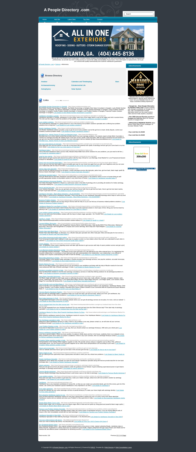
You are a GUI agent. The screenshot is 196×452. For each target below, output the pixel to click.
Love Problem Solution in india (48, 326)
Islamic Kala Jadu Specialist (48, 169)
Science (57, 64)
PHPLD (92, 447)
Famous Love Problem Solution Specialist (52, 409)
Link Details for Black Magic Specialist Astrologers (79, 281)
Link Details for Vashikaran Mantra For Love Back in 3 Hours (67, 209)
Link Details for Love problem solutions (69, 125)
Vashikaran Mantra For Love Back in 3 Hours (53, 206)
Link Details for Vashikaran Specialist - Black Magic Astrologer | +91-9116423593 (74, 197)
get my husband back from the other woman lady (54, 304)
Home (45, 19)
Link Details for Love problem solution (58, 379)
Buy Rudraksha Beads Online (48, 424)
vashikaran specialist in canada (49, 116)
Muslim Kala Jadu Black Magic (48, 231)
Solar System (76, 89)
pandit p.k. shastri (44, 219)
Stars (117, 82)
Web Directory (109, 447)
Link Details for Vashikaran (100, 385)
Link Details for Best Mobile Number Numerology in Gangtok (72, 112)
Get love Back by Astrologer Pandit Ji (50, 292)
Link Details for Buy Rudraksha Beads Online (97, 429)
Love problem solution (46, 376)
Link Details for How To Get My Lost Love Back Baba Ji (63, 289)
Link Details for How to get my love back (102, 349)
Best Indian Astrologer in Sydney (49, 257)
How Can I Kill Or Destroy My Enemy (50, 420)
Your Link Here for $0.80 (137, 132)
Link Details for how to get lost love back (70, 190)
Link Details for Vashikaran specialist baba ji (102, 178)
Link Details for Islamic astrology (73, 368)
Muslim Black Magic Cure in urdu (49, 402)
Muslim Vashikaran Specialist (48, 359)
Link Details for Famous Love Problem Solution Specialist (97, 412)
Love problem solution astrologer (49, 212)
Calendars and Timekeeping (82, 82)
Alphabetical (66, 100)
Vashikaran (42, 382)
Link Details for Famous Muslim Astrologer (112, 373)
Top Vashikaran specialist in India (49, 320)
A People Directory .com (66, 10)
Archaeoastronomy (48, 85)
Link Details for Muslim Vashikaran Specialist (64, 362)
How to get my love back (46, 348)
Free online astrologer (46, 388)
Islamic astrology (44, 365)
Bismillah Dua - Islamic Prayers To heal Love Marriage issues (58, 134)
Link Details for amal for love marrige (65, 159)
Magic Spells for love (45, 353)
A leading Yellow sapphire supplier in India (52, 340)
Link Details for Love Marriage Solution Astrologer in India (99, 254)
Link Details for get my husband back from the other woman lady (66, 309)
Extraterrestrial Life (79, 85)
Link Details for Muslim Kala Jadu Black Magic (53, 234)
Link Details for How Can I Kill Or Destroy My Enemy (90, 421)
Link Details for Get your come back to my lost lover (64, 147)
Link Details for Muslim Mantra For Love (87, 267)
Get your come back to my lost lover (50, 144)
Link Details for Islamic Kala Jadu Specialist (75, 172)
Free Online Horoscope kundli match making (53, 237)
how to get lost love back (46, 187)
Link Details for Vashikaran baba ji (49, 153)
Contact (99, 19)
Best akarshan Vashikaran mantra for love (52, 395)
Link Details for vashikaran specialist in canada (92, 119)
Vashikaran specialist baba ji (48, 175)
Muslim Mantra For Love (46, 264)
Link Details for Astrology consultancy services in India (60, 273)
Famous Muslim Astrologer (47, 371)
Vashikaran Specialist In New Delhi (50, 415)
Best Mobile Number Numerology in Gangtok (53, 106)
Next (124, 435)
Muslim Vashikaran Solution (47, 128)
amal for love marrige (45, 156)
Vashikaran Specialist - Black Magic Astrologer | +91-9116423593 (59, 194)
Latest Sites (72, 19)
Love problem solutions (46, 122)
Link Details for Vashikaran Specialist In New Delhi (106, 416)
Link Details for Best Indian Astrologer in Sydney (67, 261)
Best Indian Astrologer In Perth (48, 298)
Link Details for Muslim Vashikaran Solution (75, 131)
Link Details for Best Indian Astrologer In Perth (53, 301)
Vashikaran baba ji (45, 150)
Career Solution (44, 243)
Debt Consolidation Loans (124, 447)
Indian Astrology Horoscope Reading (50, 181)
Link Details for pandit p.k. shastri (93, 220)
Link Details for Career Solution (49, 247)
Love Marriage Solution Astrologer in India (52, 250)
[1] (117, 435)
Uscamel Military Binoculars (47, 223)
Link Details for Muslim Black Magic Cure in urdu (54, 406)
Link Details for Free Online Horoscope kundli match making (64, 240)
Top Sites (86, 19)
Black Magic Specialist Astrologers (50, 276)
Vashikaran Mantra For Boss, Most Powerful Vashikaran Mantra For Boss (62, 312)
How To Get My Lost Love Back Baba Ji (51, 284)
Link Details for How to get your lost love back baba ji (83, 165)
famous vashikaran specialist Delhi (50, 332)
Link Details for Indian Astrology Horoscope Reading (71, 184)
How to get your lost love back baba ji (50, 162)
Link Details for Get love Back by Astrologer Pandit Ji (83, 295)
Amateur (44, 82)
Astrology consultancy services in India (51, 270)
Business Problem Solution (47, 200)
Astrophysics (46, 89)
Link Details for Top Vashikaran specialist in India (67, 323)
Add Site (57, 19)
